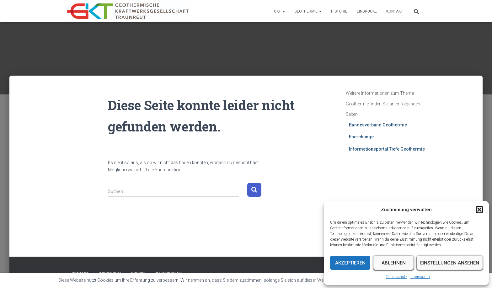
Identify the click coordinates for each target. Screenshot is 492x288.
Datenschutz (396, 277)
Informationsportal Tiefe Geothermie (387, 149)
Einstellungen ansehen (449, 263)
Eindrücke (367, 11)
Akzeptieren (350, 263)
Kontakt (394, 11)
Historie (339, 11)
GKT (279, 11)
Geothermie (308, 11)
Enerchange (361, 136)
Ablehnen (394, 263)
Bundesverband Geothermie (378, 124)
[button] (479, 209)
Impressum (420, 277)
